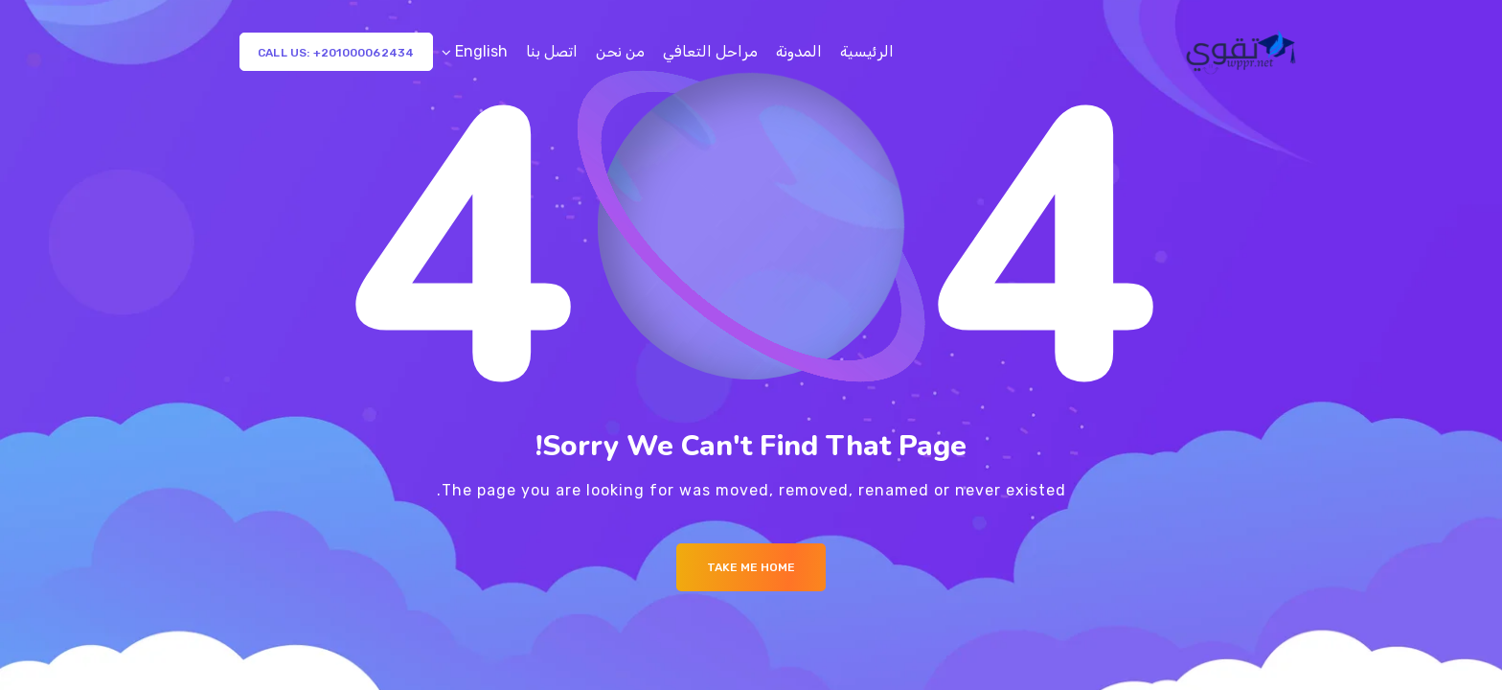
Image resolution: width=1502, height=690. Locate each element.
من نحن (620, 51)
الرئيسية (867, 51)
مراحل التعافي (710, 51)
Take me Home (751, 567)
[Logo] (1243, 52)
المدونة (799, 51)
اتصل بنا (552, 51)
